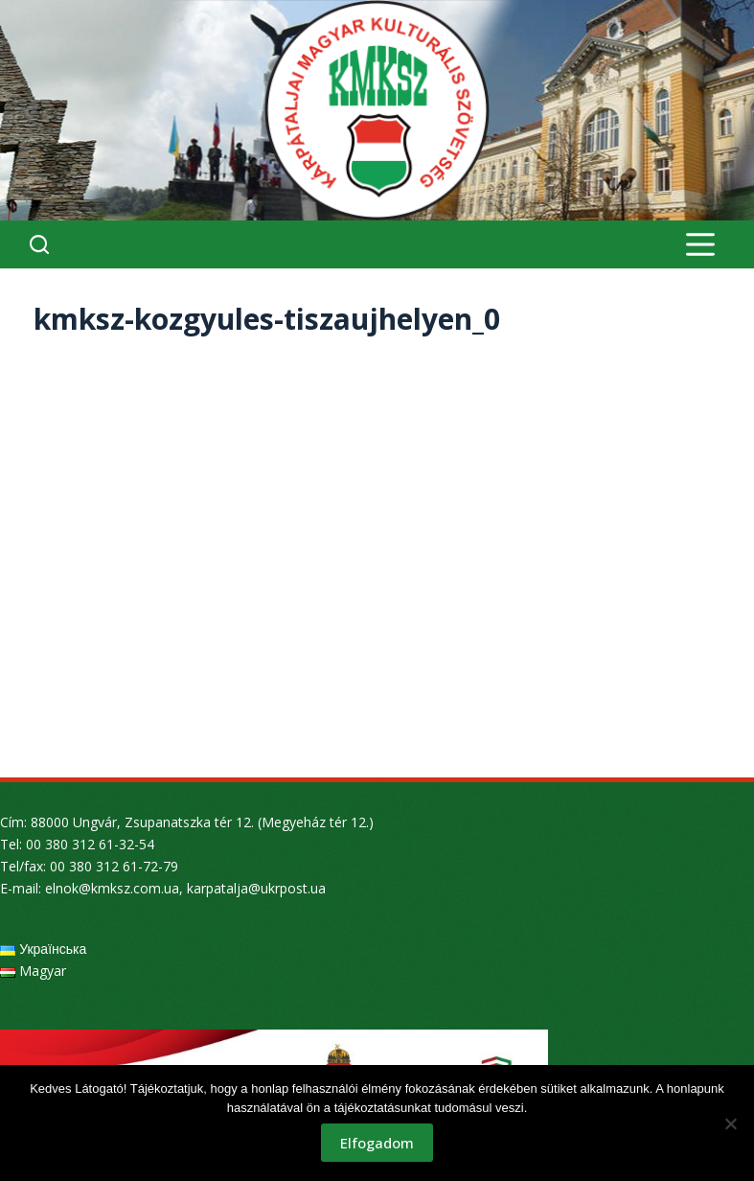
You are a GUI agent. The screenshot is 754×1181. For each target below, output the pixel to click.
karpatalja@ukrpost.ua (256, 888)
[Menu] (700, 244)
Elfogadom (377, 1142)
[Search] (39, 244)
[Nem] (730, 1123)
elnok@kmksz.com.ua (112, 888)
